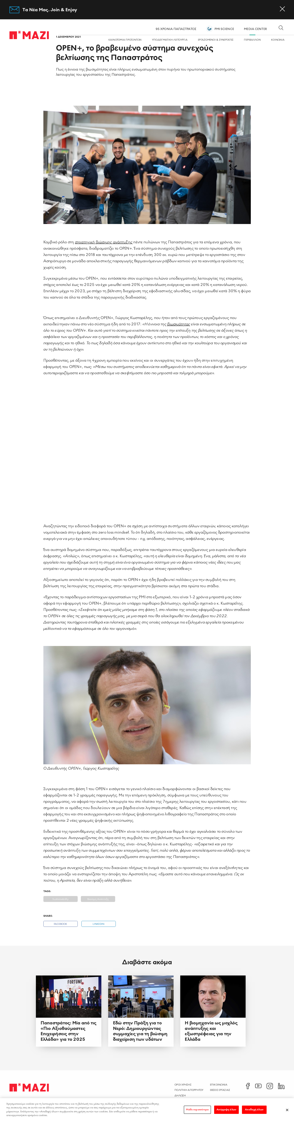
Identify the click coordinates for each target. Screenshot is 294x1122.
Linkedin (98, 924)
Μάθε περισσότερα (197, 1109)
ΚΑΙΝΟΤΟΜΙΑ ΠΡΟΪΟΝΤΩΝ (125, 39)
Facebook (60, 924)
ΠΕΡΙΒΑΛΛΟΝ (252, 39)
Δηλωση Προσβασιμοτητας (187, 1097)
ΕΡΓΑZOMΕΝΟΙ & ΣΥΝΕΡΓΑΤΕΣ (215, 39)
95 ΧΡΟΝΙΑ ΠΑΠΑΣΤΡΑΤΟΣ (176, 29)
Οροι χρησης (183, 1084)
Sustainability (60, 899)
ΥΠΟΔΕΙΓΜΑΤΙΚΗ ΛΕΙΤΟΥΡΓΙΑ (170, 39)
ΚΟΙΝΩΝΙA (278, 39)
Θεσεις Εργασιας (220, 1090)
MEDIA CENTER (255, 29)
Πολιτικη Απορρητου (189, 1090)
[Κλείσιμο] (287, 1110)
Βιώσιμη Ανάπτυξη (98, 899)
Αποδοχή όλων (254, 1109)
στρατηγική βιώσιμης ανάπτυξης (104, 242)
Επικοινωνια (219, 1084)
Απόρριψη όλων (226, 1109)
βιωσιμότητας (178, 324)
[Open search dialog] (281, 28)
